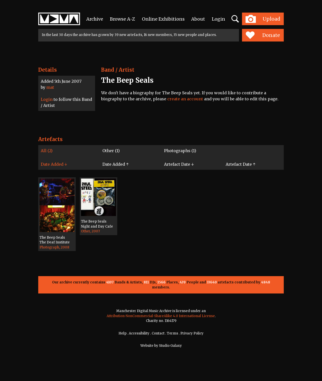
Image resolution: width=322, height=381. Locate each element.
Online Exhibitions (163, 19)
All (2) (47, 150)
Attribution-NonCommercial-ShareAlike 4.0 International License (161, 316)
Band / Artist (117, 70)
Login (218, 19)
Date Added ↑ (115, 164)
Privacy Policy (192, 333)
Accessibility (139, 333)
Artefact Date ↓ (179, 164)
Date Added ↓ (54, 164)
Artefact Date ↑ (240, 164)
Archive (94, 19)
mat (50, 87)
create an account (185, 98)
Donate (263, 35)
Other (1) (111, 150)
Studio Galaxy (170, 346)
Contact (158, 333)
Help (122, 333)
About (198, 19)
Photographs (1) (180, 150)
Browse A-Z (122, 19)
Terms (172, 333)
